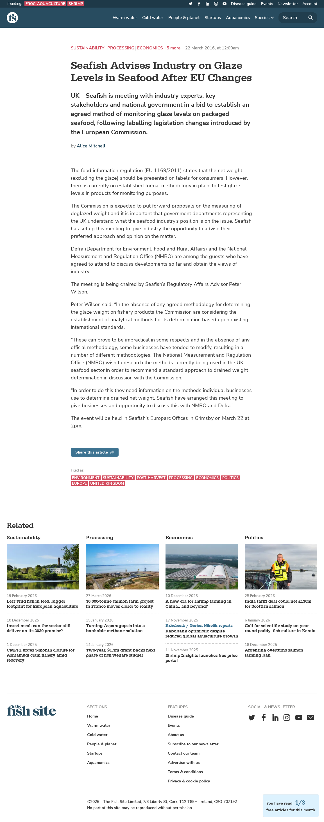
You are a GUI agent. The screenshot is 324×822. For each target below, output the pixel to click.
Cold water (152, 18)
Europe (79, 483)
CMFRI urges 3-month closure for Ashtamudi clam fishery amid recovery (40, 655)
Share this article (94, 452)
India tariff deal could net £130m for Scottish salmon (278, 604)
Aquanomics (238, 18)
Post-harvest (151, 477)
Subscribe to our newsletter (193, 744)
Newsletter (288, 3)
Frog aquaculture (45, 3)
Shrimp (76, 3)
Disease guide (244, 3)
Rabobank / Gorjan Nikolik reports (199, 625)
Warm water (125, 18)
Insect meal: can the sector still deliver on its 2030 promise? (39, 628)
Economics (150, 48)
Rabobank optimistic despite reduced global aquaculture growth (202, 634)
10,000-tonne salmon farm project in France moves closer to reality (120, 604)
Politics (230, 477)
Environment (85, 477)
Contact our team (184, 753)
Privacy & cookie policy (189, 781)
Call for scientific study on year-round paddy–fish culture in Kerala (280, 628)
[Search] (297, 17)
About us (176, 734)
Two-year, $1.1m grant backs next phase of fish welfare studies (120, 653)
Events (267, 3)
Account (309, 3)
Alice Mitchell (91, 146)
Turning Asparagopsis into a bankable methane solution (115, 628)
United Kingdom (107, 483)
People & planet (184, 18)
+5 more (172, 48)
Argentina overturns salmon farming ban (274, 653)
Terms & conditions (185, 772)
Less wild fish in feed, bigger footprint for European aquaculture (42, 604)
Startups (213, 18)
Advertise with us (184, 762)
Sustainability (88, 48)
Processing (121, 48)
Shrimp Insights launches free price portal (201, 658)
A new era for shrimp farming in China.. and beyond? (199, 604)
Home (92, 716)
